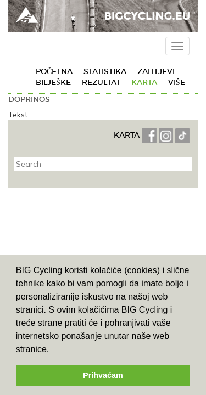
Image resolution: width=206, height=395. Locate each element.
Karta (144, 82)
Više (176, 82)
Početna (54, 71)
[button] (53, 350)
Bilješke (53, 82)
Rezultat (101, 82)
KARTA (127, 135)
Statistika (104, 71)
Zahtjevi (156, 71)
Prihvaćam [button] (103, 375)
